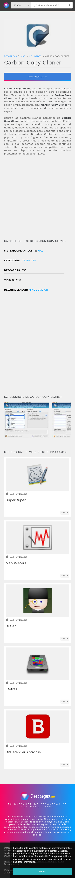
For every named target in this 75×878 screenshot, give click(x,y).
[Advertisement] (37, 196)
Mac (40, 250)
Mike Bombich (38, 289)
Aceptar (42, 871)
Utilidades (28, 260)
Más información (27, 862)
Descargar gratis (37, 76)
